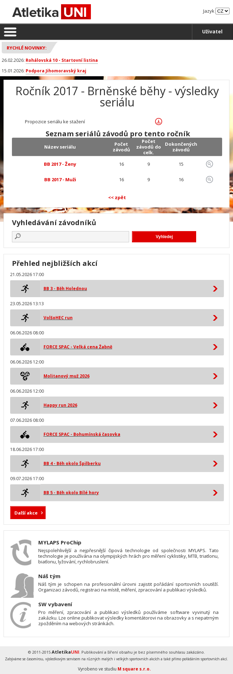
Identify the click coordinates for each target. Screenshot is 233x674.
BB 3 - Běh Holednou (65, 289)
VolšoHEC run (58, 318)
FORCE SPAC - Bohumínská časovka (82, 434)
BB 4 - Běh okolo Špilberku (72, 463)
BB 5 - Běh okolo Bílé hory (71, 493)
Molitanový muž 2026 (66, 376)
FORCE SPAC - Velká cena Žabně (78, 347)
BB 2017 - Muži (60, 179)
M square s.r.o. (134, 669)
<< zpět (117, 197)
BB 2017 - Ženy (60, 164)
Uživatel (212, 31)
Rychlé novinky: (27, 48)
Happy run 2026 (60, 405)
